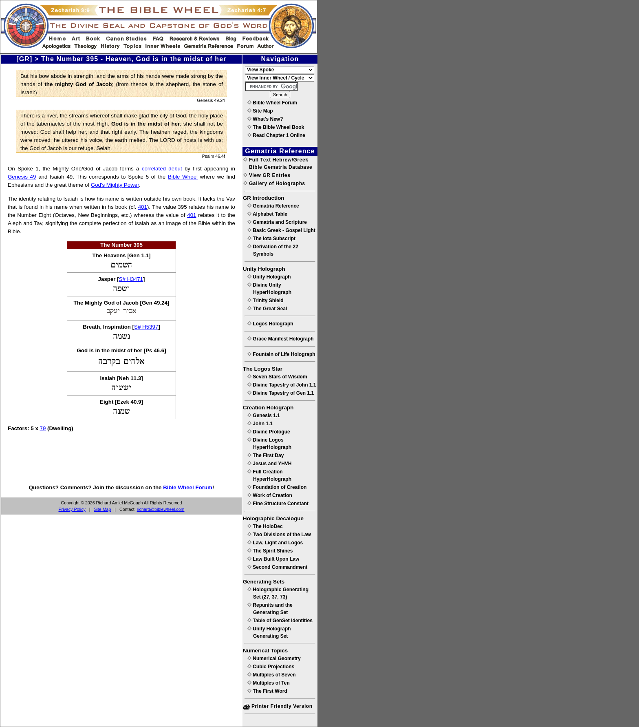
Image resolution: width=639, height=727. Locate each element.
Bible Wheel (183, 177)
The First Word (267, 691)
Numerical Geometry (274, 658)
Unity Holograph (269, 277)
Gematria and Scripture (277, 222)
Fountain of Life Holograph (281, 354)
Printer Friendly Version (278, 706)
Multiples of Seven (271, 675)
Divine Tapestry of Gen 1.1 (280, 393)
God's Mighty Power (115, 185)
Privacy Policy (72, 509)
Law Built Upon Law (273, 559)
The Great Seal (267, 309)
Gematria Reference (273, 206)
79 (43, 428)
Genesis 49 (22, 177)
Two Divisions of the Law (279, 534)
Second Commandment (277, 567)
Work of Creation (269, 495)
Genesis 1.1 (263, 415)
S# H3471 (131, 279)
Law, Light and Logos (275, 543)
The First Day (265, 455)
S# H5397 (146, 327)
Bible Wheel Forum (187, 487)
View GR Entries (266, 175)
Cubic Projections (270, 667)
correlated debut (162, 169)
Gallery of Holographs (274, 183)
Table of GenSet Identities (280, 620)
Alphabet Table (267, 214)
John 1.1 (260, 423)
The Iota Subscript (271, 238)
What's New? (265, 119)
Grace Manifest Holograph (280, 339)
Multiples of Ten (268, 683)
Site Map (102, 509)
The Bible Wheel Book (275, 127)
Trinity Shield (265, 300)
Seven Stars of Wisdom (277, 377)
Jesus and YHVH (269, 463)
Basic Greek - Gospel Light (281, 230)
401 (142, 207)
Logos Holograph (270, 324)
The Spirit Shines (270, 551)
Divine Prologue (268, 432)
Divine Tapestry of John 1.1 (281, 385)
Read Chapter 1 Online (276, 135)
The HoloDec (265, 526)
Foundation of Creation (276, 487)
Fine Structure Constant (277, 503)
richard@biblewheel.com (161, 509)
